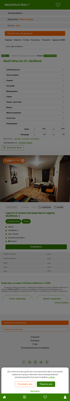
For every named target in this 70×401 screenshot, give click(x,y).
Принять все (46, 384)
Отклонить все (25, 384)
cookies (51, 377)
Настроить (35, 391)
